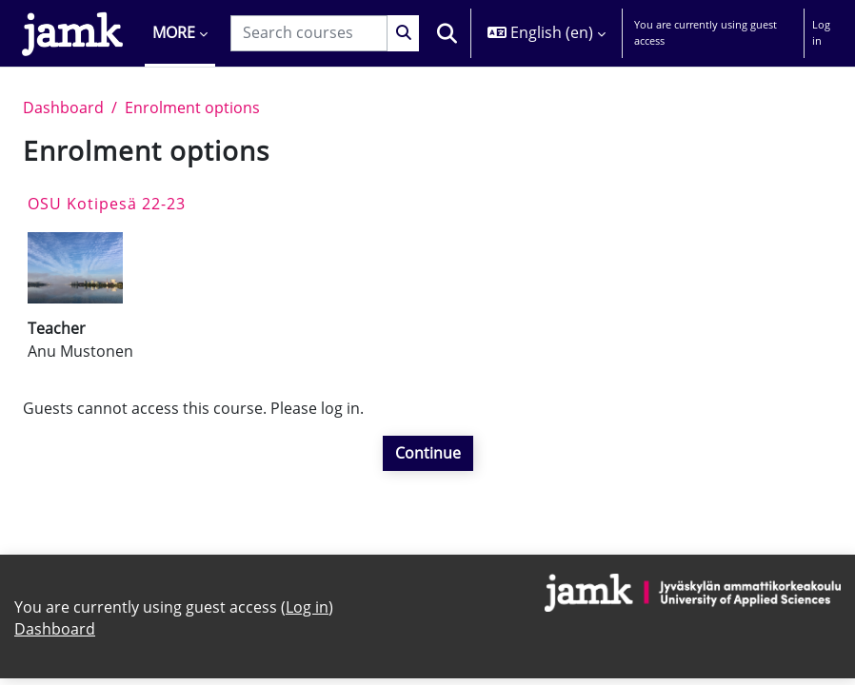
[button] (447, 33)
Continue (428, 452)
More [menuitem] (173, 32)
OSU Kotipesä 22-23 (107, 203)
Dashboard (63, 107)
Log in (821, 32)
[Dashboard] (72, 33)
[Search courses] (309, 32)
